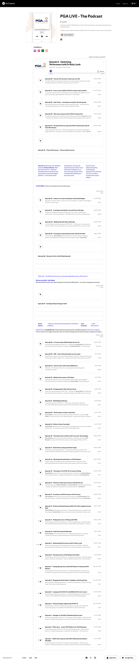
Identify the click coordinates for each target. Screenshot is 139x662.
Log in (118, 4)
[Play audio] (103, 61)
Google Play (127, 658)
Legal (30, 658)
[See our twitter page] (91, 658)
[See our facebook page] (86, 658)
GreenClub (39, 330)
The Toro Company (94, 330)
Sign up (125, 4)
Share (100, 71)
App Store (111, 658)
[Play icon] (50, 71)
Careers (24, 658)
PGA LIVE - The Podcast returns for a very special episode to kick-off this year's (63, 276)
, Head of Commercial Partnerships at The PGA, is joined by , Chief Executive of (68, 325)
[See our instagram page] (95, 658)
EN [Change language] (133, 3)
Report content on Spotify (97, 57)
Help (36, 658)
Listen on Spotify (67, 35)
